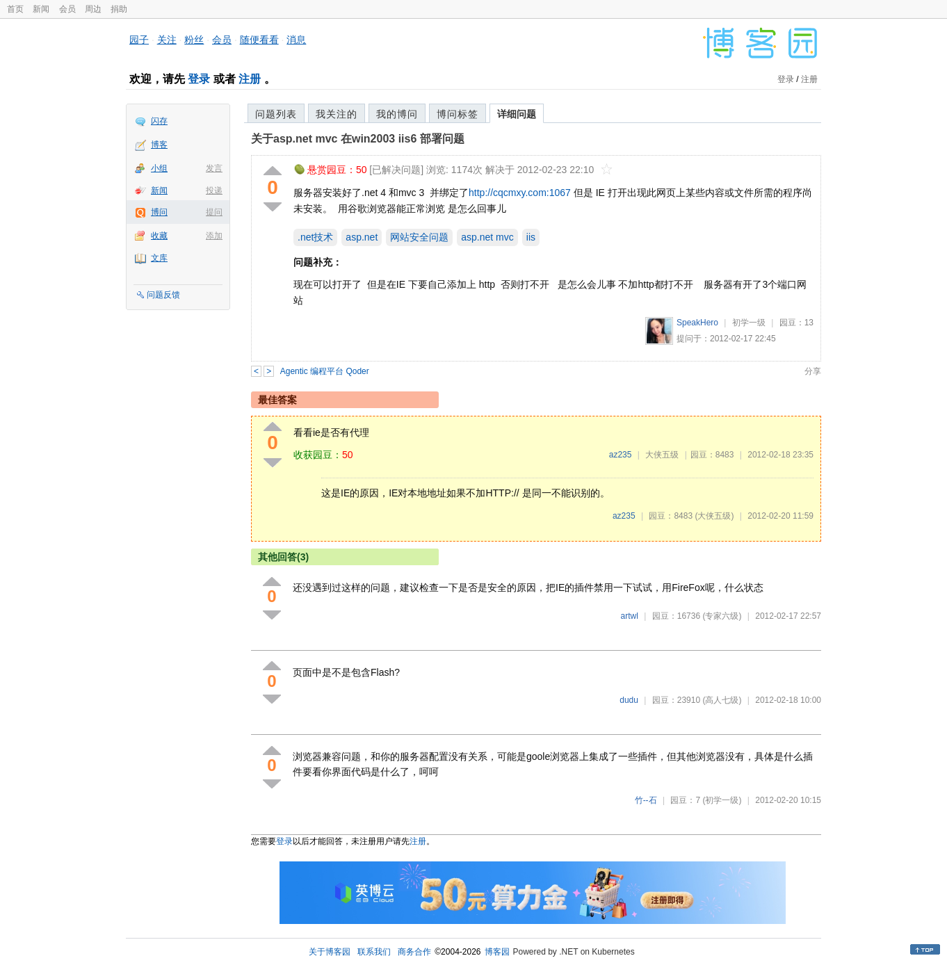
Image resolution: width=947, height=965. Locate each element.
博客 (159, 144)
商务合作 (414, 952)
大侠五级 (662, 455)
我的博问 (397, 114)
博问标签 (457, 114)
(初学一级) (721, 800)
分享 (812, 371)
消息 (296, 39)
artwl (629, 616)
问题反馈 (163, 295)
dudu (629, 700)
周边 (93, 9)
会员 (67, 9)
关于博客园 (329, 952)
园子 (139, 39)
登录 (199, 79)
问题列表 (276, 114)
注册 (249, 79)
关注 (167, 39)
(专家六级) (721, 616)
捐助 (119, 9)
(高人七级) (721, 700)
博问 (159, 212)
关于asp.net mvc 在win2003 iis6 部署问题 (357, 139)
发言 (214, 168)
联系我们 (374, 952)
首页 (15, 9)
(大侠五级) (714, 516)
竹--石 (646, 800)
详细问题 (516, 114)
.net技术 (315, 237)
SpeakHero (697, 322)
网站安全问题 (419, 237)
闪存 (159, 121)
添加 (214, 236)
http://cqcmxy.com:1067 (520, 192)
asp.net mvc (487, 237)
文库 (159, 258)
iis (530, 237)
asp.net (362, 237)
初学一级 (749, 322)
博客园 (497, 952)
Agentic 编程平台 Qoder (324, 371)
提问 (214, 212)
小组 (159, 168)
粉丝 (194, 39)
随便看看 (259, 39)
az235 (620, 455)
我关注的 (336, 114)
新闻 (41, 9)
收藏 (159, 236)
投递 (214, 190)
